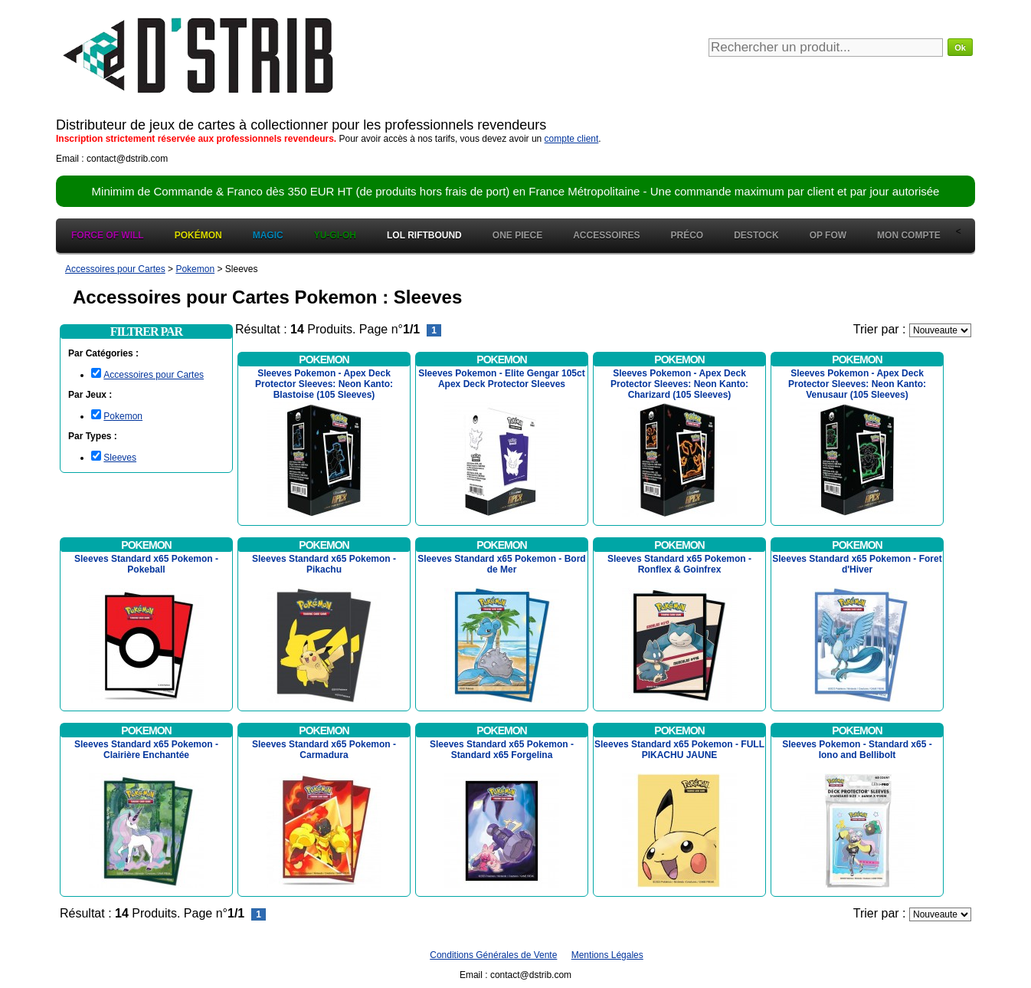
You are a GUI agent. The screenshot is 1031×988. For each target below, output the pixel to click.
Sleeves (119, 457)
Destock (756, 235)
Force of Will (107, 235)
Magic (268, 235)
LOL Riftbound (424, 235)
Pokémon (198, 235)
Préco (687, 235)
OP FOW (828, 235)
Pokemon (122, 416)
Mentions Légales (607, 955)
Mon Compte (909, 235)
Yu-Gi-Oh (335, 235)
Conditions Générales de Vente (493, 955)
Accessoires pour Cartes (153, 374)
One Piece (517, 235)
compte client (572, 138)
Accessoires (606, 235)
